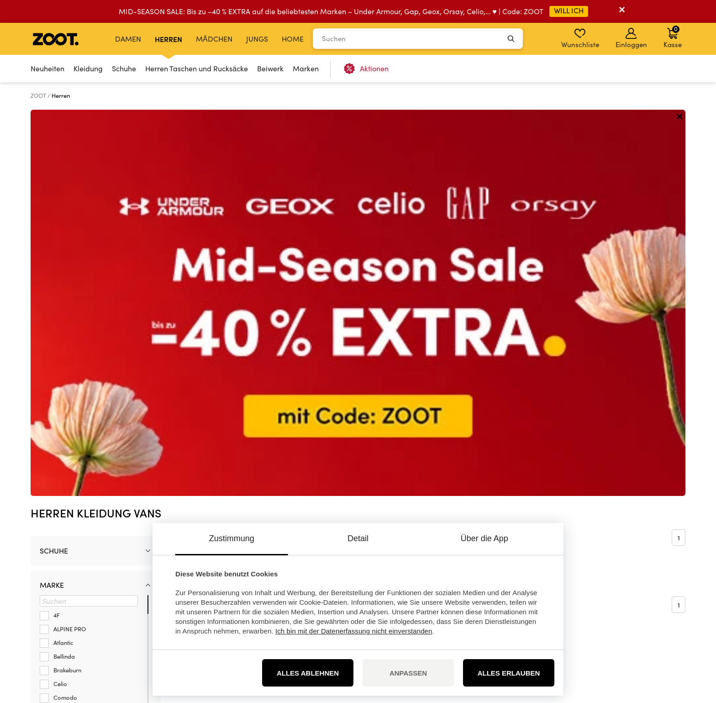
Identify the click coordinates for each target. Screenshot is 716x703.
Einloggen (631, 38)
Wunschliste (580, 38)
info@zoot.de (103, 597)
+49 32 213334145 (108, 588)
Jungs (257, 38)
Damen (128, 38)
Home (293, 38)
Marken (306, 68)
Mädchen (214, 38)
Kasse (672, 36)
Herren (168, 39)
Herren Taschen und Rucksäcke (196, 68)
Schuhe (124, 68)
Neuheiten (47, 68)
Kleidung (88, 68)
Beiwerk (270, 68)
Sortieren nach (218, 150)
